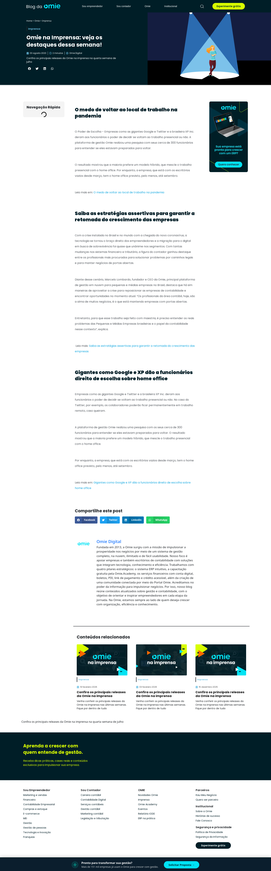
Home (29, 20)
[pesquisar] (202, 6)
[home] (43, 6)
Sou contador (123, 6)
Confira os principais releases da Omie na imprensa (101, 694)
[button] (29, 68)
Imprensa (46, 20)
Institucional (170, 6)
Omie (147, 6)
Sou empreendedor (92, 6)
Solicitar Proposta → (182, 865)
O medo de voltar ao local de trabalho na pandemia (129, 192)
